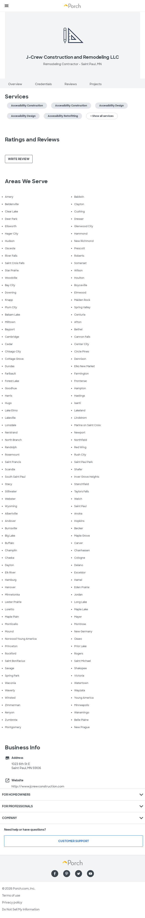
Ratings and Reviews (32, 139)
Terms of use (11, 895)
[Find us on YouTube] (90, 873)
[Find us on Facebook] (54, 873)
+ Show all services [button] (101, 116)
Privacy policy (12, 902)
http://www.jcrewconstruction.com (37, 786)
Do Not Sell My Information (21, 909)
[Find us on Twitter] (78, 873)
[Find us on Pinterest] (66, 873)
